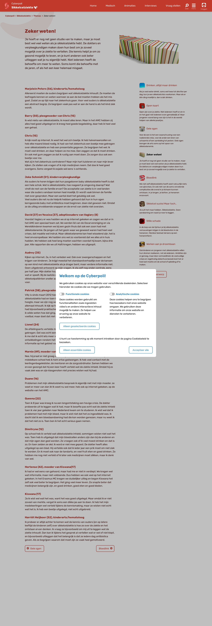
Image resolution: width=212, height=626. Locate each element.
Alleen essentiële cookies (77, 350)
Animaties (129, 5)
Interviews (151, 5)
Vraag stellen (173, 5)
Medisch (110, 5)
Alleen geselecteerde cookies (79, 326)
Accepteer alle (141, 350)
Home (93, 5)
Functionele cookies (77, 294)
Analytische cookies (127, 294)
